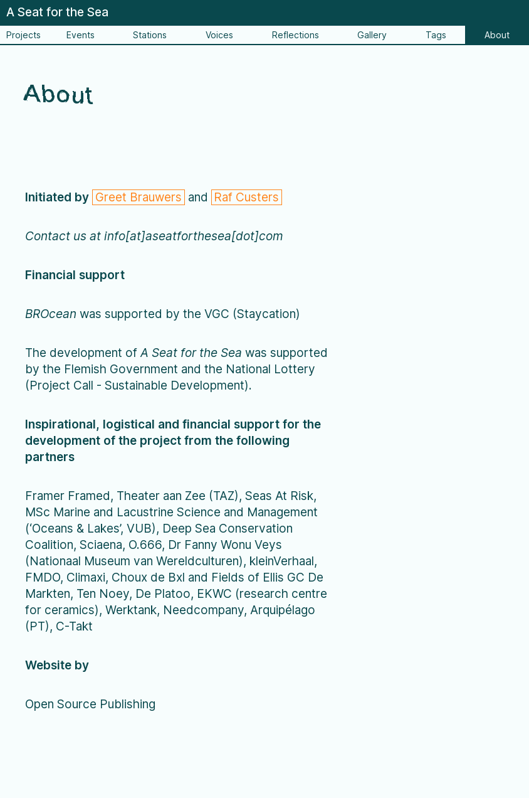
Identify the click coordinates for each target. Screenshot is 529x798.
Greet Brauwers (138, 197)
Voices (219, 34)
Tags (436, 34)
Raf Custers (246, 197)
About (497, 34)
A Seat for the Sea (57, 12)
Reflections (295, 34)
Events (80, 34)
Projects (23, 34)
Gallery (372, 34)
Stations (150, 34)
